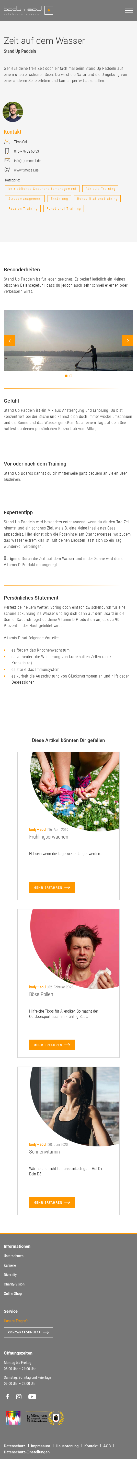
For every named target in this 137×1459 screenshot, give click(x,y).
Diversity (10, 1274)
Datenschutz (14, 1446)
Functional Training (64, 208)
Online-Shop (13, 1293)
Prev (9, 340)
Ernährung (59, 199)
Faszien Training (23, 208)
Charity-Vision (14, 1284)
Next (127, 340)
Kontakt (91, 1446)
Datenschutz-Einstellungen (27, 1452)
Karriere (10, 1265)
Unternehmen (14, 1256)
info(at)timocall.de (27, 160)
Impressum (40, 1446)
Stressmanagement (25, 199)
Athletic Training (101, 189)
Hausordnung (67, 1446)
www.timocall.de (26, 170)
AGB (107, 1446)
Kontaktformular (24, 1332)
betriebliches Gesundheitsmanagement (42, 189)
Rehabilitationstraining (97, 199)
